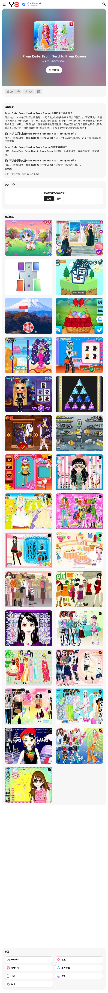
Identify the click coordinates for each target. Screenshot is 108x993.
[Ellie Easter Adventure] (79, 316)
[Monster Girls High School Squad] (79, 355)
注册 (49, 198)
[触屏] (29, 984)
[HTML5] (29, 959)
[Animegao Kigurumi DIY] (28, 433)
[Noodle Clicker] (79, 277)
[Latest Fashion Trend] (79, 746)
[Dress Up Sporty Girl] (79, 667)
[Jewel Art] (79, 394)
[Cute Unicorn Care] (28, 238)
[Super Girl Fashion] (79, 589)
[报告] (28, 91)
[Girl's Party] (79, 550)
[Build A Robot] (79, 433)
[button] (9, 168)
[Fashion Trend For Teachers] (28, 589)
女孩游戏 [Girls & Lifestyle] (16, 174)
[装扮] (79, 976)
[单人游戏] (79, 968)
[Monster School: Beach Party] (28, 355)
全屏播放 (54, 69)
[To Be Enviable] (28, 785)
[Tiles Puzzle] (28, 277)
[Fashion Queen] (28, 550)
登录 (59, 198)
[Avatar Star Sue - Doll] (28, 472)
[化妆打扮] (29, 968)
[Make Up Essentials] (28, 628)
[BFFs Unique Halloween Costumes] (28, 394)
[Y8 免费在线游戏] (14, 4)
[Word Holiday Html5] (28, 316)
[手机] (29, 976)
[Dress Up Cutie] (79, 472)
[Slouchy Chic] (28, 706)
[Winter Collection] (79, 628)
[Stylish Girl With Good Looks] (28, 746)
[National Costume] (28, 667)
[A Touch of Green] (79, 511)
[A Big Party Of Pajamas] (79, 706)
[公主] (79, 959)
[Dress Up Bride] (28, 511)
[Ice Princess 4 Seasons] (79, 238)
